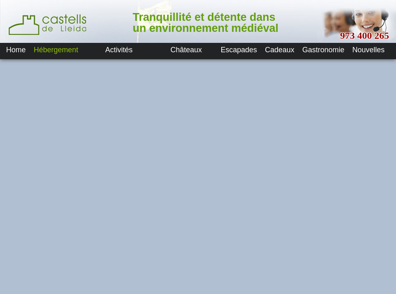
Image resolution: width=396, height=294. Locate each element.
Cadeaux (279, 50)
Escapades (239, 50)
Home (16, 50)
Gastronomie (324, 50)
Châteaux (186, 50)
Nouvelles (368, 50)
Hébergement (55, 50)
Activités (119, 50)
